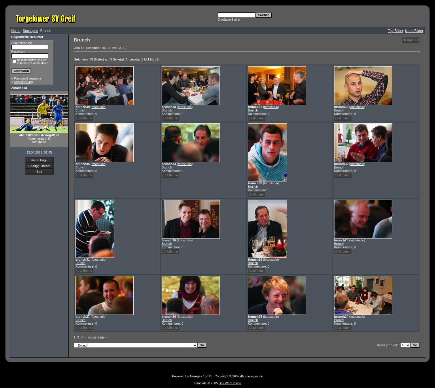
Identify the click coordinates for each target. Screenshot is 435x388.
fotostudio (98, 107)
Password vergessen (28, 78)
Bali (39, 171)
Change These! (39, 166)
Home (15, 31)
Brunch (80, 110)
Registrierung (23, 82)
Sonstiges (30, 31)
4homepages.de (251, 376)
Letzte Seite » (97, 337)
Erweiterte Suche (229, 19)
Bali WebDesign (230, 383)
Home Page (39, 160)
